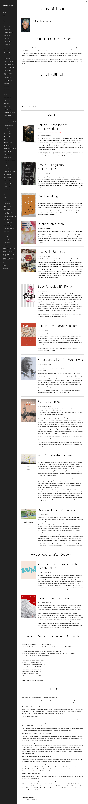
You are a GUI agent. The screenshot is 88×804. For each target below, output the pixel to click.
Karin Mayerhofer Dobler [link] (10, 148)
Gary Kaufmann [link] (7, 109)
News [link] (4, 15)
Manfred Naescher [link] (8, 165)
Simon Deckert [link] (7, 225)
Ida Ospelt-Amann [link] (8, 125)
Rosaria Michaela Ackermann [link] (8, 213)
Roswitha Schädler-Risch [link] (10, 216)
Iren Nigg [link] (6, 128)
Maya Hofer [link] (7, 186)
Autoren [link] (5, 23)
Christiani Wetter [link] (8, 70)
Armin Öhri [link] (6, 47)
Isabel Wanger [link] (7, 131)
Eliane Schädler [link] (7, 97)
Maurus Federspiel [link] (8, 183)
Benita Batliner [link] (7, 52)
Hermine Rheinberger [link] (9, 118)
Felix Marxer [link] (7, 106)
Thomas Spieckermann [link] (9, 228)
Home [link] (4, 12)
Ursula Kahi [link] (6, 231)
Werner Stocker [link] (8, 239)
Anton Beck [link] (7, 44)
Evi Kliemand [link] (7, 100)
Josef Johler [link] (7, 145)
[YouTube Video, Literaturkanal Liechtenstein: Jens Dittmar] (36, 91)
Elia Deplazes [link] (7, 94)
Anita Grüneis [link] (7, 35)
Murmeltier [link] (5, 262)
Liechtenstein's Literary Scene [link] (8, 255)
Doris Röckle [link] (7, 89)
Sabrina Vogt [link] (7, 219)
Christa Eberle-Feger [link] (9, 64)
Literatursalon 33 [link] (7, 18)
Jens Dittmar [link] (7, 139)
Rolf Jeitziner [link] (7, 203)
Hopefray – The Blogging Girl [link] (10, 121)
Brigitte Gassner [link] (8, 55)
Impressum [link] (5, 268)
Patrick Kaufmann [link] (8, 197)
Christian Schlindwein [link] (9, 67)
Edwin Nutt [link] (6, 91)
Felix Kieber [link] (7, 103)
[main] (52, 8)
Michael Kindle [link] (7, 189)
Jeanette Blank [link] (7, 136)
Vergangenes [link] (6, 20)
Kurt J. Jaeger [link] (7, 154)
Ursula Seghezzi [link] (7, 234)
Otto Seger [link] (6, 194)
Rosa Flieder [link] (7, 209)
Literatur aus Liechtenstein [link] (9, 248)
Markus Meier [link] (7, 177)
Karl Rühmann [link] (7, 151)
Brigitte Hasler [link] (7, 58)
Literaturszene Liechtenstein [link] (9, 251)
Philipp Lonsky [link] (7, 200)
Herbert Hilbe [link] (7, 115)
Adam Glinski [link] (7, 26)
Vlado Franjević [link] (7, 236)
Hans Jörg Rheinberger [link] (9, 112)
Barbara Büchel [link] (7, 50)
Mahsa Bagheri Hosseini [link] (9, 160)
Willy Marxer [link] (7, 242)
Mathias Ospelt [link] (7, 180)
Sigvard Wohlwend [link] (8, 222)
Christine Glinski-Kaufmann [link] (8, 73)
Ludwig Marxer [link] (7, 157)
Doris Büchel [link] (7, 86)
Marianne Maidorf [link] (8, 174)
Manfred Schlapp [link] (8, 168)
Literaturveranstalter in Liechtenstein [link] (8, 259)
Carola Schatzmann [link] (8, 61)
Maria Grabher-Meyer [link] (9, 171)
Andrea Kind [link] (7, 29)
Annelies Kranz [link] (7, 41)
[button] (86, 2)
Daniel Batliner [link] (7, 77)
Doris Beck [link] (6, 83)
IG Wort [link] (5, 245)
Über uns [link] (5, 265)
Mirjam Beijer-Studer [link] (9, 192)
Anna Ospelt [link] (7, 38)
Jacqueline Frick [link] (8, 133)
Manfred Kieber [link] (8, 163)
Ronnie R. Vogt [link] (7, 206)
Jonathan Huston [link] (8, 142)
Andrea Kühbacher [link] (8, 32)
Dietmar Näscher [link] (8, 80)
